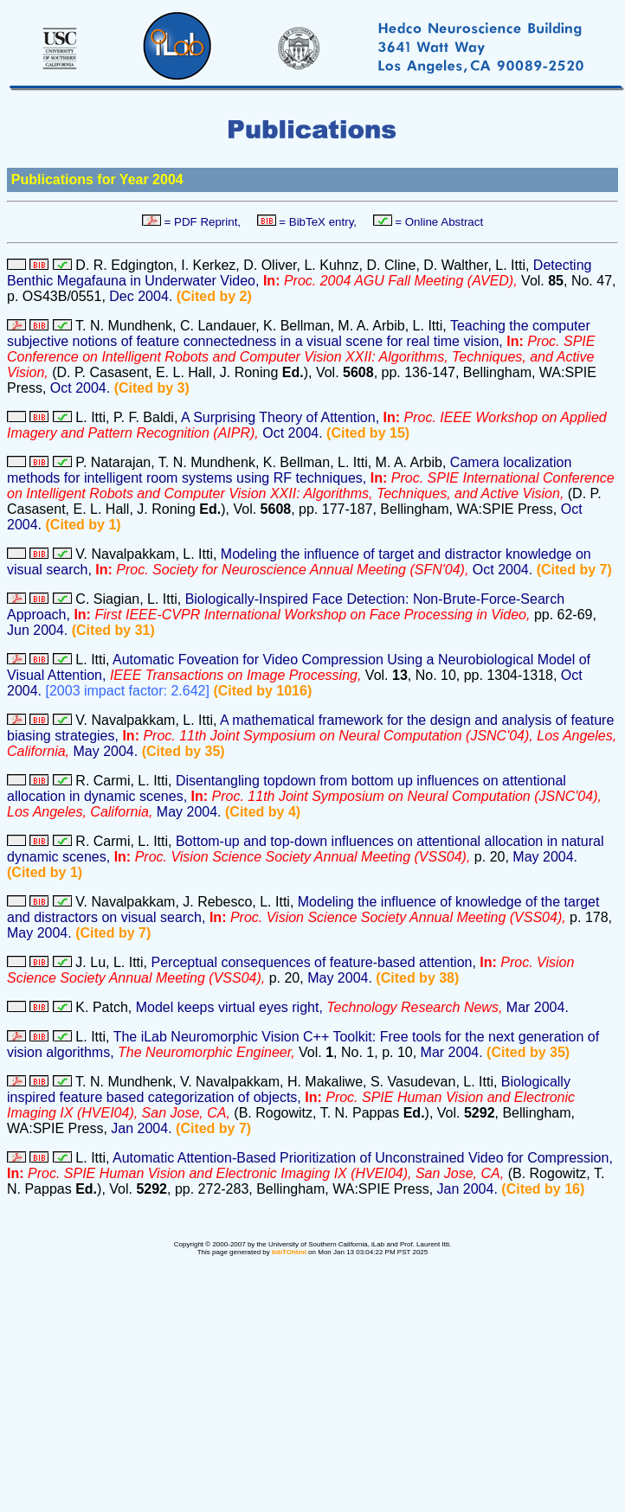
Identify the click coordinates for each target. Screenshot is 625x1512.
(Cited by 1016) (262, 690)
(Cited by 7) (574, 569)
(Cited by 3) (152, 388)
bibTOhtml (289, 1252)
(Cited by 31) (113, 630)
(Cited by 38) (417, 978)
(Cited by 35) (183, 751)
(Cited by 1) (83, 524)
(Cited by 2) (214, 296)
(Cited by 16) (542, 1189)
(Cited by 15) (367, 433)
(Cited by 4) (262, 811)
